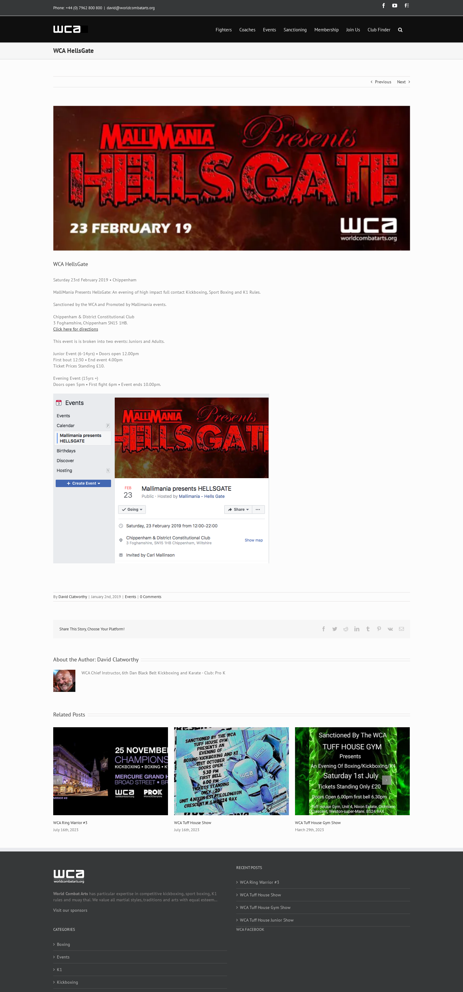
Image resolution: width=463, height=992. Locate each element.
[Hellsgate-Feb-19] (231, 178)
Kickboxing (67, 982)
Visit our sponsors (70, 910)
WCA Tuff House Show (192, 822)
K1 (59, 969)
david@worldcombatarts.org (131, 7)
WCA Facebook (250, 929)
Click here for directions (75, 329)
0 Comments (150, 596)
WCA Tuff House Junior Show (266, 920)
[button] (400, 29)
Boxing (63, 944)
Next (401, 82)
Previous (383, 82)
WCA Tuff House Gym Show (318, 822)
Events (130, 596)
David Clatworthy (72, 596)
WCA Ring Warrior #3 (70, 822)
